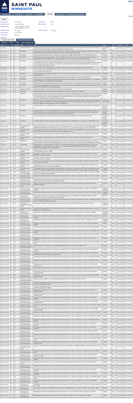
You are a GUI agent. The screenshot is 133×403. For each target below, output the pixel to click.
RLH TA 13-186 (5, 327)
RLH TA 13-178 (5, 369)
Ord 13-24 (3, 100)
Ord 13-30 (3, 115)
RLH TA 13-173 (5, 334)
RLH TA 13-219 (5, 267)
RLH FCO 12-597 (5, 183)
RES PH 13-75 (4, 157)
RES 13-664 (4, 91)
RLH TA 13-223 (5, 330)
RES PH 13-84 (4, 130)
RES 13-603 (4, 83)
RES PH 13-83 (4, 126)
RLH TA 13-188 (5, 354)
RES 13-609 (4, 67)
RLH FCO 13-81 (5, 345)
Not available (18, 32)
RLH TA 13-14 (4, 188)
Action (104, 45)
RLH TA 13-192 (5, 316)
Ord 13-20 (3, 93)
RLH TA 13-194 (5, 293)
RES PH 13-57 (4, 153)
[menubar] (17, 42)
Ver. (12, 45)
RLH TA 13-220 (5, 264)
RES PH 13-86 (4, 137)
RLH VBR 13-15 (5, 279)
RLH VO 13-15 (4, 362)
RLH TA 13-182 (5, 230)
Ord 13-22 (3, 105)
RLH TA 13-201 (5, 260)
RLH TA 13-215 (5, 241)
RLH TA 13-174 (5, 319)
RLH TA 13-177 (5, 342)
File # (2, 45)
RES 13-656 (4, 51)
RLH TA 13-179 (5, 282)
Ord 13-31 (3, 121)
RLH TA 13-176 (5, 365)
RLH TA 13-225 (5, 223)
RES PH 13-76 (4, 161)
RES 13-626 (4, 77)
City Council (18, 22)
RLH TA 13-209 (5, 358)
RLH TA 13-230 (5, 275)
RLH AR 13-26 (4, 219)
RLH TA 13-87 (4, 199)
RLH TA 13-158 (5, 179)
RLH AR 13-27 (4, 391)
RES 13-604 (4, 73)
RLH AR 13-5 (4, 195)
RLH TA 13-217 (5, 271)
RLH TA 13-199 (5, 227)
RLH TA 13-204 (5, 338)
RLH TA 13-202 (5, 290)
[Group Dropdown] (11, 42)
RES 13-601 (4, 79)
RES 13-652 (4, 85)
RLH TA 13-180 (5, 249)
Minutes (54, 30)
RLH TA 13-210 (5, 373)
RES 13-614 (4, 61)
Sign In (130, 1)
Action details (120, 47)
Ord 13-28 (3, 110)
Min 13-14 (3, 89)
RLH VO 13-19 (4, 208)
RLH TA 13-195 (5, 172)
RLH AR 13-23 (4, 384)
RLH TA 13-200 (5, 238)
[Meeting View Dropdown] (28, 42)
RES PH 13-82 (4, 164)
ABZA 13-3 (4, 141)
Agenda (18, 30)
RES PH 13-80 (4, 168)
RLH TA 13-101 (5, 192)
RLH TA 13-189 (5, 304)
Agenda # (17, 45)
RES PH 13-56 (4, 150)
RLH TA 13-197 (5, 301)
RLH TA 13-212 (5, 308)
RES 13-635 (4, 55)
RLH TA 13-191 (5, 312)
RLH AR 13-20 (4, 212)
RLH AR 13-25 (4, 388)
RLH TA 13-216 (5, 175)
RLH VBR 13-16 (5, 245)
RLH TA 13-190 (5, 286)
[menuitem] (4, 42)
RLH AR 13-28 (4, 395)
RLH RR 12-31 (4, 203)
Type (22, 45)
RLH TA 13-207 (5, 234)
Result (113, 45)
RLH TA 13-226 (5, 256)
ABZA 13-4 (4, 144)
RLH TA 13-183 (5, 376)
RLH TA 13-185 (5, 323)
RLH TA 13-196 (5, 297)
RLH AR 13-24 (4, 216)
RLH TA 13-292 (5, 350)
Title (35, 45)
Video (18, 35)
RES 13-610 (4, 57)
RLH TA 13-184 (5, 380)
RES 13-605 (4, 69)
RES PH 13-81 (4, 133)
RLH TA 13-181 (5, 253)
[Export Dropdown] (17, 42)
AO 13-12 (3, 47)
